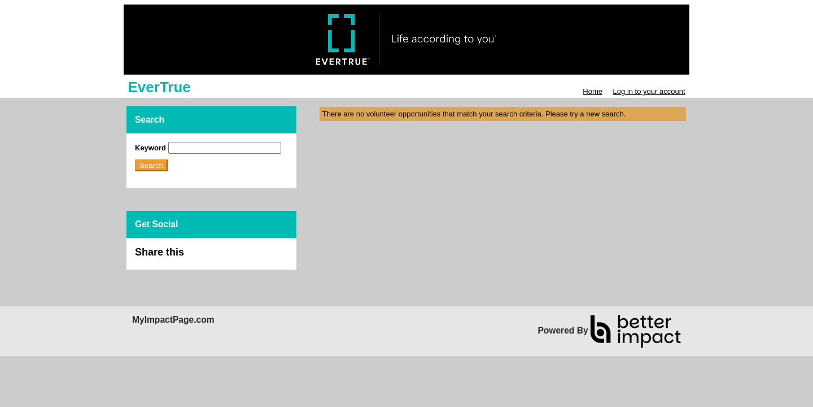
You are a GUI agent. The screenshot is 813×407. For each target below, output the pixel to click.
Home (592, 91)
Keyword (150, 148)
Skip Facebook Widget (220, 257)
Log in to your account (649, 91)
